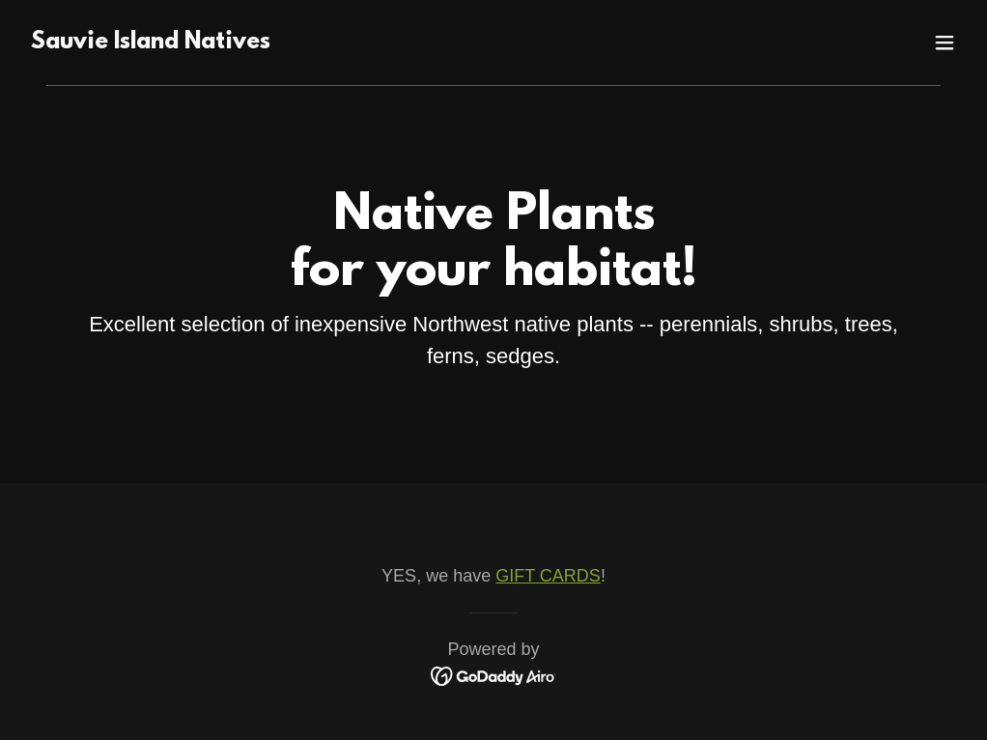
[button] (944, 42)
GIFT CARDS (548, 575)
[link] (150, 43)
